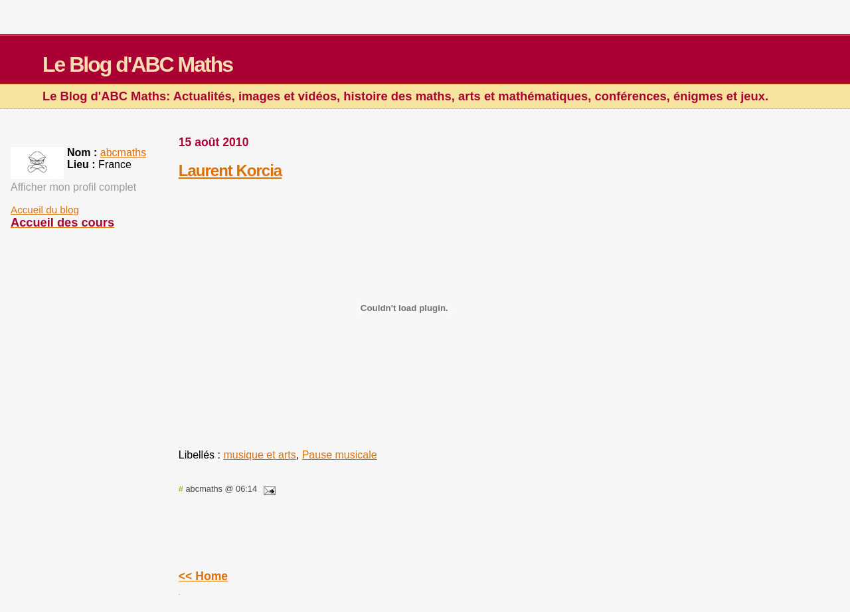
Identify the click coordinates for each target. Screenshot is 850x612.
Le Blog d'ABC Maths (137, 64)
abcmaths (123, 152)
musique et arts (259, 454)
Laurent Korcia (230, 170)
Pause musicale (339, 454)
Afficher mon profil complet (73, 187)
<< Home (203, 576)
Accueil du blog (45, 209)
